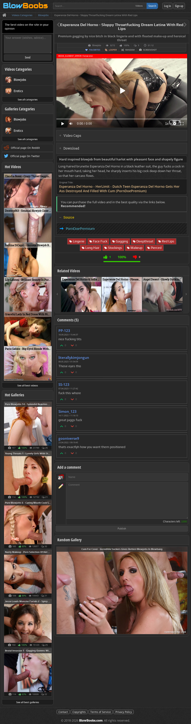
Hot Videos (13, 166)
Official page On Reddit (25, 148)
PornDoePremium (80, 228)
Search (152, 5)
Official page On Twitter (25, 156)
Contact (63, 712)
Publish (122, 528)
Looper (113, 50)
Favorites (94, 50)
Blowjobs (96, 45)
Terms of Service (100, 712)
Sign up (179, 6)
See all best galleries (27, 702)
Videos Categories (18, 69)
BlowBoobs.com (91, 720)
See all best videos (27, 385)
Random (130, 50)
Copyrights (79, 712)
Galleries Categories (20, 108)
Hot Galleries (14, 394)
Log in (167, 6)
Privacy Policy (123, 712)
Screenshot (150, 50)
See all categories (28, 99)
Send (27, 57)
